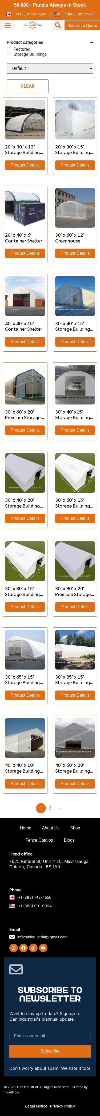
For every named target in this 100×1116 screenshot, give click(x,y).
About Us (50, 828)
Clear (28, 86)
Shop (75, 828)
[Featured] (9, 49)
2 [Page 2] (50, 808)
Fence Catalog (39, 840)
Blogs (69, 840)
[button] (7, 25)
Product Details (25, 165)
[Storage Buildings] (9, 54)
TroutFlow (11, 1092)
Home (25, 828)
